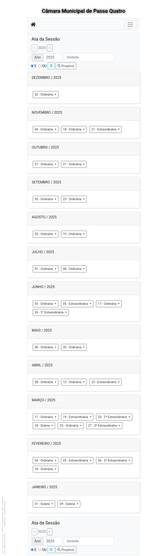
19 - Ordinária (72, 234)
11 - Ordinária (44, 417)
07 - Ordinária (44, 164)
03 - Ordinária (44, 303)
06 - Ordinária (44, 347)
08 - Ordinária (72, 269)
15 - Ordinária (72, 382)
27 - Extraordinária (104, 129)
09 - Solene (68, 504)
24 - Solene (43, 425)
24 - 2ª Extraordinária (49, 312)
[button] (51, 65)
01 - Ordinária (44, 269)
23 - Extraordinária (104, 382)
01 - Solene (43, 504)
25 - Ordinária (69, 425)
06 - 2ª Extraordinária (113, 460)
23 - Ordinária (72, 199)
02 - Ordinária (44, 94)
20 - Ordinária (72, 347)
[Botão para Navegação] (130, 24)
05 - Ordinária (44, 234)
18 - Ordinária (72, 129)
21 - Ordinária (72, 164)
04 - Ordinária (44, 129)
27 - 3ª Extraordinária (103, 425)
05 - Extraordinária (76, 303)
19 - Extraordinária (76, 417)
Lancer (5, 524)
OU (44, 66)
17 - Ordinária (107, 303)
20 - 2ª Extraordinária (113, 417)
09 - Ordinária (44, 199)
